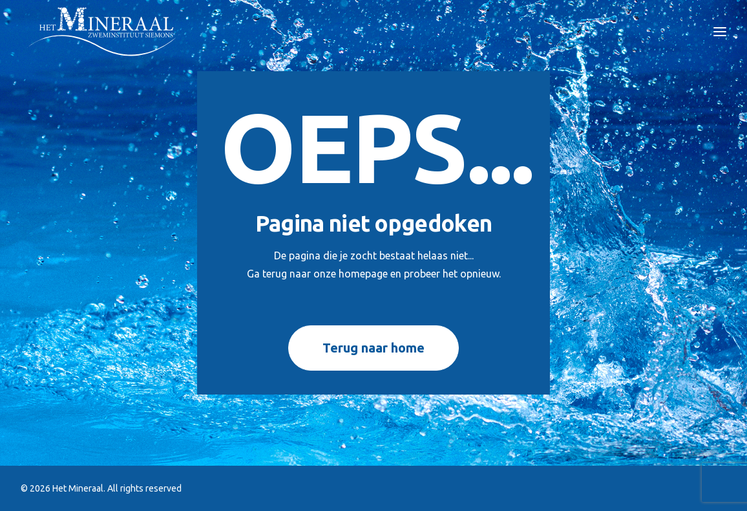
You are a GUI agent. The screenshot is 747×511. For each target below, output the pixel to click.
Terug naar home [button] (373, 347)
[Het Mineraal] (103, 32)
